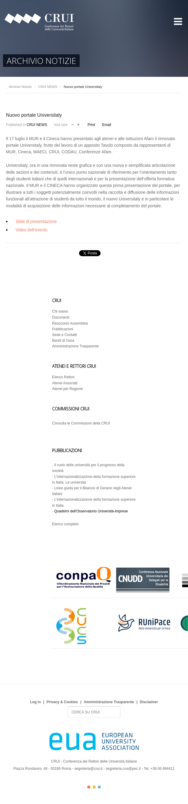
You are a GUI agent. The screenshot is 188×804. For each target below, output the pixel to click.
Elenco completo (65, 524)
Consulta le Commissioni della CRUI (81, 423)
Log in (35, 702)
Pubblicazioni (62, 329)
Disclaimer (149, 702)
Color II (94, 787)
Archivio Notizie (20, 86)
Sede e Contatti (64, 335)
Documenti (60, 317)
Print (91, 125)
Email (106, 125)
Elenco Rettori (63, 377)
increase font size (78, 124)
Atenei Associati (65, 383)
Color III (99, 787)
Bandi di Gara (63, 340)
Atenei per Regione (67, 389)
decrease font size (72, 124)
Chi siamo (60, 311)
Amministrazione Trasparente (75, 346)
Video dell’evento (31, 229)
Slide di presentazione (36, 221)
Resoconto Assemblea (70, 323)
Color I (88, 787)
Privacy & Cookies (62, 702)
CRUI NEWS (47, 86)
